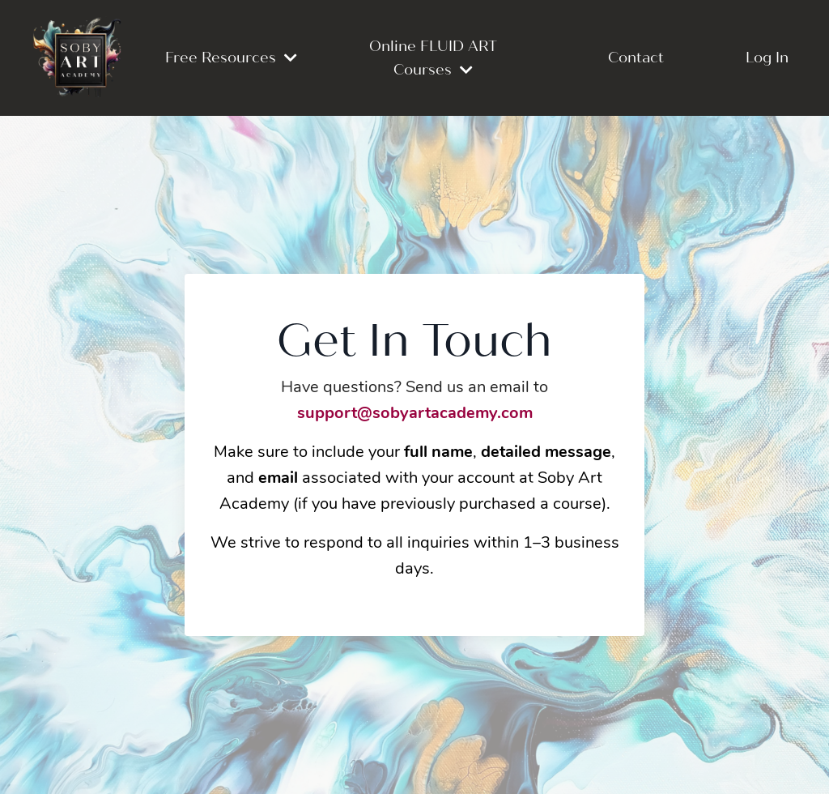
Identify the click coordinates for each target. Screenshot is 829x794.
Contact (636, 57)
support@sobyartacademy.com (415, 414)
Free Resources (231, 57)
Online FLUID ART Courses (433, 58)
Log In (767, 57)
